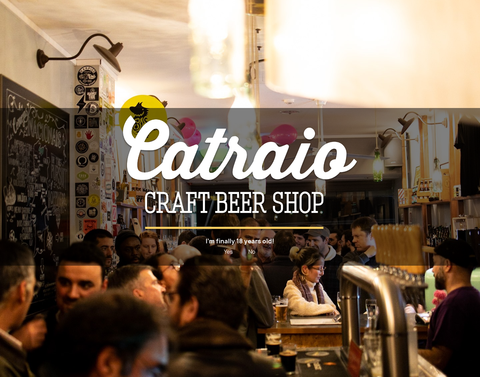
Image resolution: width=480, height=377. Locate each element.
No (251, 251)
